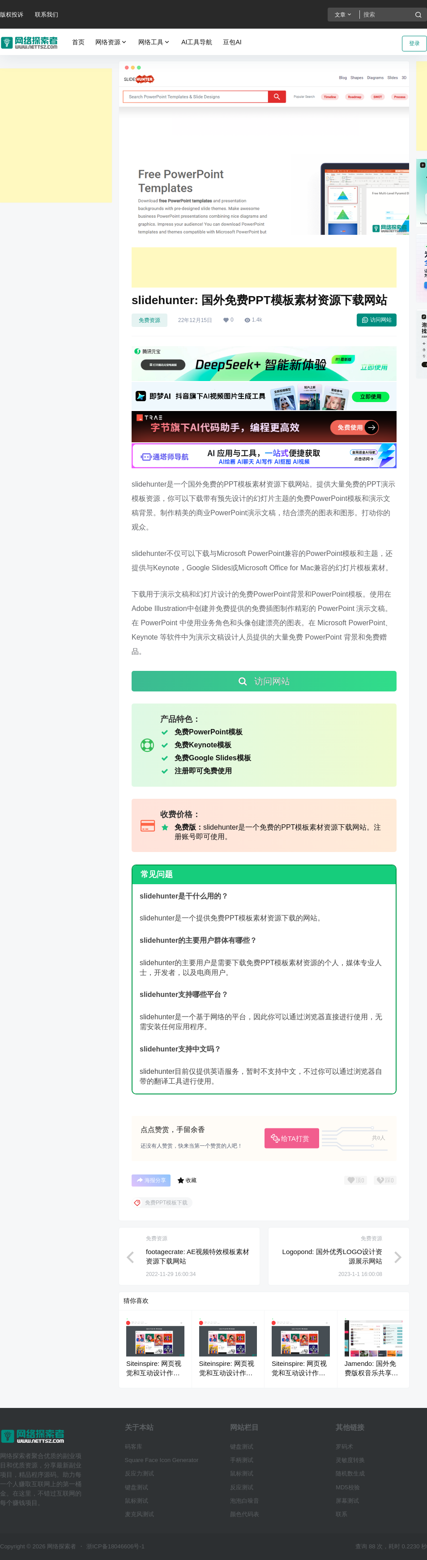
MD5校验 (347, 1487)
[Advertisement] (56, 135)
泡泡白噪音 (244, 1500)
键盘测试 (136, 1487)
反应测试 (241, 1487)
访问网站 (377, 319)
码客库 (133, 1446)
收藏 (186, 1180)
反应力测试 (139, 1473)
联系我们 (46, 14)
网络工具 (154, 42)
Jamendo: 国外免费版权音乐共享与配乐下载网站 (371, 1373)
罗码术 (344, 1446)
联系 (341, 1514)
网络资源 (111, 42)
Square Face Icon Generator (162, 1460)
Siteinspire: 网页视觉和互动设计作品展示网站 (153, 1373)
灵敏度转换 (350, 1460)
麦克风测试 (139, 1514)
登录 (414, 43)
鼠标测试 (136, 1500)
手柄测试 (241, 1460)
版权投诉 (11, 14)
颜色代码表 (244, 1514)
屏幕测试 (347, 1500)
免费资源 (149, 320)
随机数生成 (350, 1473)
